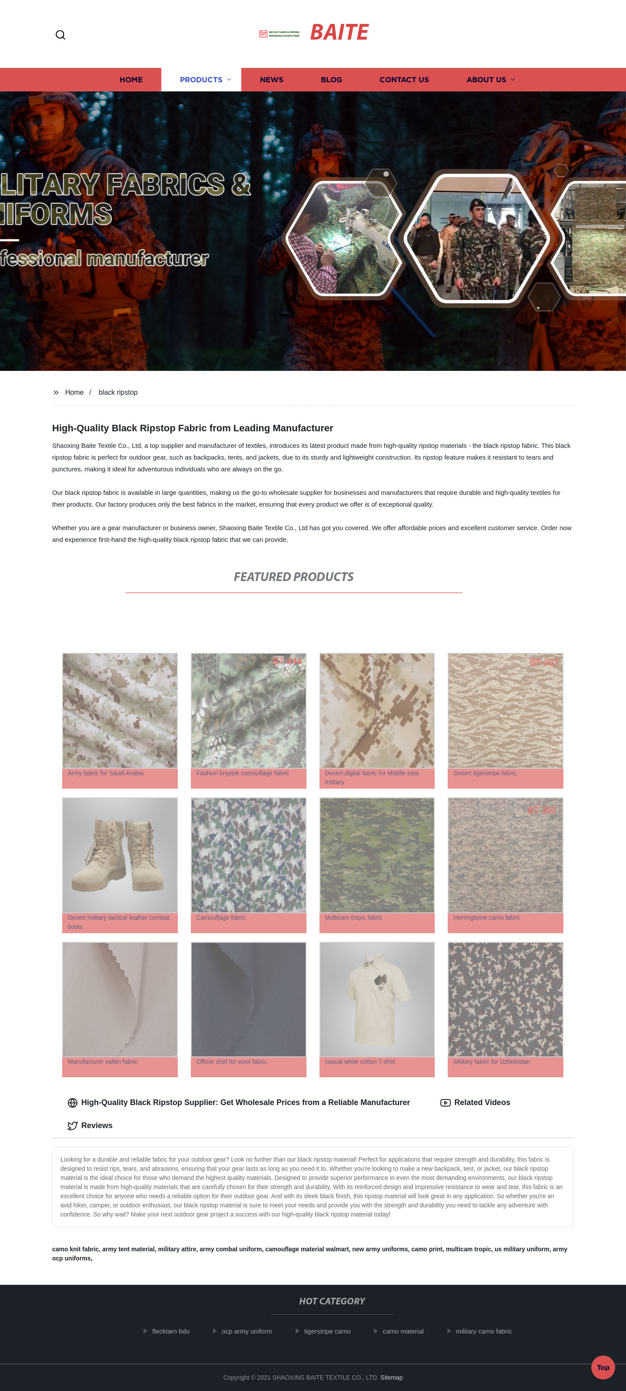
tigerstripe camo (336, 1331)
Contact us (404, 79)
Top (603, 1368)
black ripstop (118, 392)
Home (131, 79)
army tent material (128, 1249)
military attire (177, 1249)
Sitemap (391, 1377)
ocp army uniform (255, 1331)
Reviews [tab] (90, 1126)
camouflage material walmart (307, 1249)
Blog (331, 79)
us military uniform (522, 1249)
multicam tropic (468, 1249)
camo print (427, 1249)
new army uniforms (380, 1249)
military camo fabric (493, 1331)
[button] (60, 35)
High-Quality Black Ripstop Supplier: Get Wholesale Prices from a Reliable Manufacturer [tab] (238, 1103)
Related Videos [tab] (475, 1103)
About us (486, 79)
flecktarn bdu (180, 1331)
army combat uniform (231, 1249)
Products (201, 79)
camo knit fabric (75, 1249)
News (271, 79)
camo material (412, 1331)
